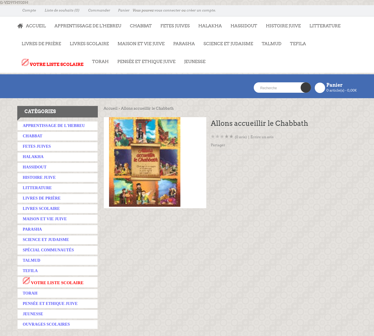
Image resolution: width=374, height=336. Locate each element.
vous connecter (167, 10)
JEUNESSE (192, 58)
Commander (96, 10)
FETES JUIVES (173, 23)
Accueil (110, 108)
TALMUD (271, 43)
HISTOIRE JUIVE (283, 26)
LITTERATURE (322, 23)
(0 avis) (241, 137)
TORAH (98, 58)
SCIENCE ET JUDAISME (228, 43)
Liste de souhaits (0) (59, 10)
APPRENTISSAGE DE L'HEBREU (85, 23)
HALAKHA (210, 26)
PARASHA (184, 43)
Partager (218, 145)
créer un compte (200, 10)
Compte (26, 10)
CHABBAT (141, 26)
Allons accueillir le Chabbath (147, 108)
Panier (121, 10)
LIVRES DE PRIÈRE (39, 40)
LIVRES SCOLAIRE (87, 40)
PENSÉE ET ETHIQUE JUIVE (144, 58)
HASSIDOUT (243, 26)
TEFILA (298, 43)
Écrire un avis (262, 137)
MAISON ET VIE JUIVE (139, 40)
